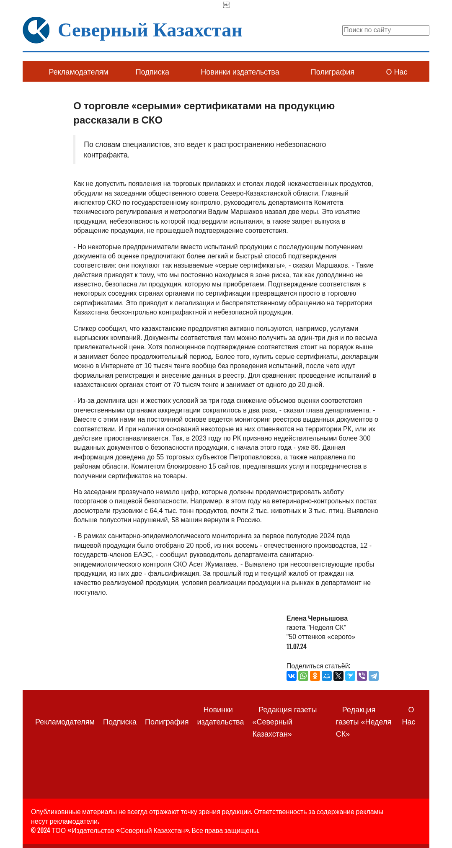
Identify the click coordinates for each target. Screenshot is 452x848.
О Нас (396, 72)
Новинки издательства (240, 72)
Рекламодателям (78, 72)
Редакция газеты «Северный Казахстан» (284, 722)
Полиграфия (332, 72)
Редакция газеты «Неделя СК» (363, 722)
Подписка (152, 72)
